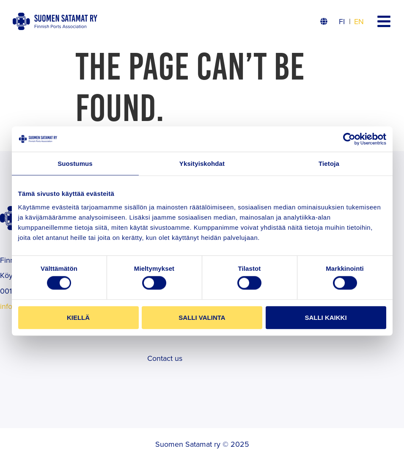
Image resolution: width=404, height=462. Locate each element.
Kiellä (78, 317)
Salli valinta (202, 317)
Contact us (164, 358)
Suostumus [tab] (75, 163)
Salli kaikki (325, 317)
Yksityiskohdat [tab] (202, 163)
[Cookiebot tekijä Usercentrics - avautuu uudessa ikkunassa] (349, 139)
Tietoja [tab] (329, 163)
